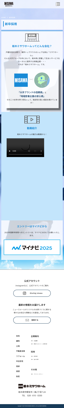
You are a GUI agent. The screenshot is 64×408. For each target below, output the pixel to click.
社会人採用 (36, 359)
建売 (18, 341)
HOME (3, 17)
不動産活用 (20, 351)
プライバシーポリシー (38, 374)
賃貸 (18, 371)
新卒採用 (36, 356)
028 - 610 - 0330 (34, 395)
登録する (32, 320)
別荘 (18, 376)
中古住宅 (19, 361)
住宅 (18, 336)
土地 (18, 346)
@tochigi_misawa (32, 293)
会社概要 (36, 340)
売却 (18, 366)
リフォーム (20, 356)
